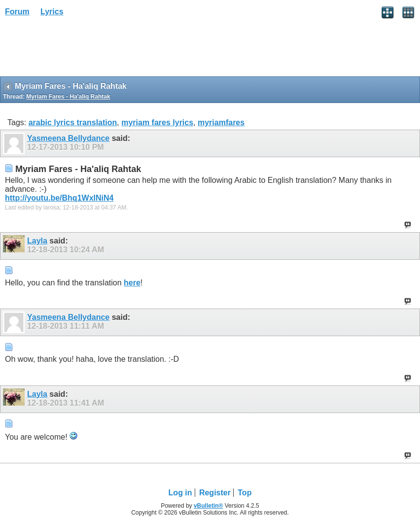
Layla (37, 241)
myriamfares (221, 122)
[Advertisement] (79, 49)
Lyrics (52, 11)
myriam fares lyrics (157, 122)
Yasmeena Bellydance (68, 138)
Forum (17, 11)
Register (215, 492)
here (132, 282)
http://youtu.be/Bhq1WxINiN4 (59, 198)
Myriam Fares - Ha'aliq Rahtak (68, 96)
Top (244, 492)
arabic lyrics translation (73, 122)
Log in (180, 492)
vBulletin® (208, 505)
